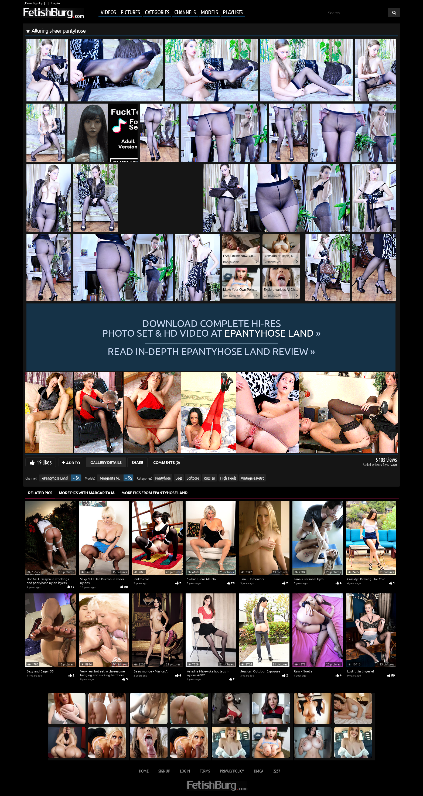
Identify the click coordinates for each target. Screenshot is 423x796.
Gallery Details (106, 462)
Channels (185, 11)
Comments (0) (166, 462)
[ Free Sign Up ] (34, 3)
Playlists (233, 11)
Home (143, 770)
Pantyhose (163, 477)
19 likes (44, 462)
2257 (276, 770)
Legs (178, 477)
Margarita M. (110, 477)
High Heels (228, 477)
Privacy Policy (232, 770)
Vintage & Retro (252, 477)
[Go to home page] (53, 13)
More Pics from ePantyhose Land (154, 492)
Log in (55, 3)
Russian (209, 477)
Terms (205, 770)
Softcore (193, 477)
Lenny (379, 464)
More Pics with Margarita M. (87, 492)
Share (137, 462)
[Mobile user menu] (165, 12)
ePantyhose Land (55, 477)
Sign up (164, 770)
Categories (157, 11)
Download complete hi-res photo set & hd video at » (211, 328)
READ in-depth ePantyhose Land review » (211, 350)
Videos (108, 11)
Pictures (130, 11)
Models (209, 11)
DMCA (258, 770)
